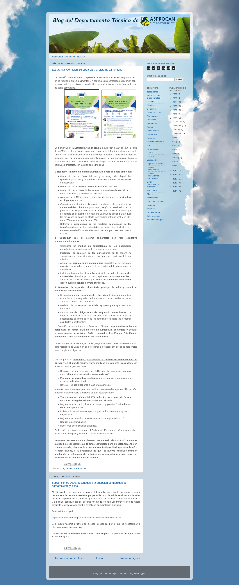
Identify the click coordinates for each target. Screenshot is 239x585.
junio (174, 145)
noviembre (177, 125)
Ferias (150, 127)
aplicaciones (152, 92)
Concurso (151, 109)
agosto (175, 138)
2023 (175, 106)
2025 (175, 98)
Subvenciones (153, 216)
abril (174, 154)
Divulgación (152, 116)
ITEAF (150, 152)
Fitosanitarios (153, 131)
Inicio (99, 558)
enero (175, 166)
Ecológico (151, 120)
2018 (175, 175)
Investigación (153, 149)
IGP (148, 145)
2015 (175, 187)
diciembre (176, 121)
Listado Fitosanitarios (153, 168)
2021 (175, 114)
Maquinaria (152, 190)
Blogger (141, 573)
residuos (151, 205)
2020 (175, 118)
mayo (175, 150)
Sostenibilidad (80, 468)
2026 (175, 94)
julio (174, 141)
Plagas (150, 194)
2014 (175, 191)
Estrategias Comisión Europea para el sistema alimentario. (87, 69)
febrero (175, 162)
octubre (175, 129)
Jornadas (151, 156)
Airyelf (115, 573)
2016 (175, 183)
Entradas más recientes (67, 558)
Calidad (150, 101)
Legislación (67, 468)
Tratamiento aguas (155, 220)
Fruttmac (151, 138)
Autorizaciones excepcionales (154, 96)
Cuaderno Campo (155, 112)
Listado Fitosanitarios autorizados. (153, 184)
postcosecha (153, 198)
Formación (152, 134)
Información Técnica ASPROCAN (68, 56)
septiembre (177, 133)
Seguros (151, 209)
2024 (175, 102)
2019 (175, 171)
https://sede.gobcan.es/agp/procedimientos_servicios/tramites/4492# (86, 517)
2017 (175, 179)
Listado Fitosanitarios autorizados (153, 175)
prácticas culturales (156, 201)
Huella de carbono (155, 141)
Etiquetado (152, 123)
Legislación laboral (155, 163)
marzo (175, 157)
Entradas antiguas (128, 558)
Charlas (150, 105)
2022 (175, 110)
